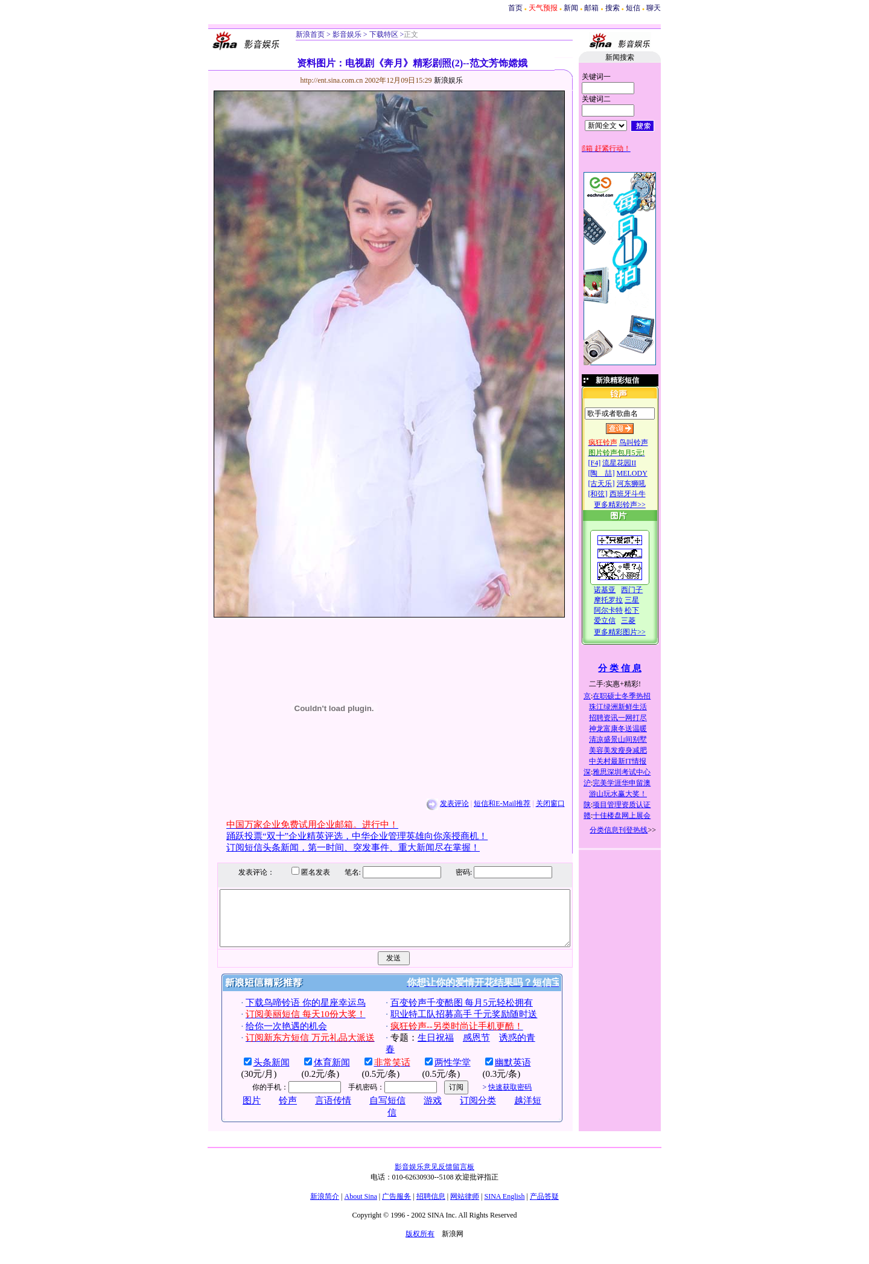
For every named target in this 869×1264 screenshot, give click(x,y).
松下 (645, 610)
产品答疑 (544, 1207)
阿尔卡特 (621, 610)
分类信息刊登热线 (632, 830)
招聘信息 (430, 1207)
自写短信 (375, 1111)
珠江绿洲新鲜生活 (631, 707)
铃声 (275, 1111)
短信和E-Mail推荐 (489, 803)
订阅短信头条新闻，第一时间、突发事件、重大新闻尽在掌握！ (340, 847)
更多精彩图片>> (633, 632)
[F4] (607, 463)
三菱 (641, 620)
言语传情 (320, 1111)
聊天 (653, 8)
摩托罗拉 (621, 600)
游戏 (420, 1111)
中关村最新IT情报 (631, 761)
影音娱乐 (347, 34)
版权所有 (420, 1244)
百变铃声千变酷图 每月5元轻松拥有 (448, 1013)
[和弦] (610, 494)
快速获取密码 (497, 1098)
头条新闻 (258, 1073)
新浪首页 (310, 34)
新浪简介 (324, 1207)
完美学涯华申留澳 (635, 783)
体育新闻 (319, 1073)
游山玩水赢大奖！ (631, 794)
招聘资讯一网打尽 (631, 717)
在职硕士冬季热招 (635, 696)
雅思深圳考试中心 (635, 772)
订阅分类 (465, 1111)
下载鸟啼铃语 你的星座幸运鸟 (292, 1013)
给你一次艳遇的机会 (273, 1037)
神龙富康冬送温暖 (631, 728)
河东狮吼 (643, 483)
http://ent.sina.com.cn (319, 80)
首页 (515, 8)
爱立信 (618, 620)
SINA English (504, 1207)
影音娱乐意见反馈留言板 (434, 1177)
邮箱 (591, 8)
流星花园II (632, 463)
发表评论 (441, 803)
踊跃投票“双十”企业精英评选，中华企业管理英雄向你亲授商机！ (344, 836)
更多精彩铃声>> (633, 504)
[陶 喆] (614, 473)
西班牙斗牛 (640, 494)
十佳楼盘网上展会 (635, 815)
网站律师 (464, 1207)
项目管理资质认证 (635, 804)
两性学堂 (439, 1073)
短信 (633, 8)
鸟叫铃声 (646, 442)
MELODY (644, 473)
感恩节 (463, 1048)
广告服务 (396, 1207)
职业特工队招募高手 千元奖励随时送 (450, 1025)
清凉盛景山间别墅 (631, 739)
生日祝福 (422, 1048)
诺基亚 (618, 590)
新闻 (571, 8)
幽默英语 (500, 1073)
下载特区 (383, 34)
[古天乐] (614, 483)
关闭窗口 (537, 803)
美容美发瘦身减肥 (631, 750)
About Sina (361, 1207)
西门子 (645, 590)
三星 (645, 600)
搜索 (612, 8)
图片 (239, 1111)
